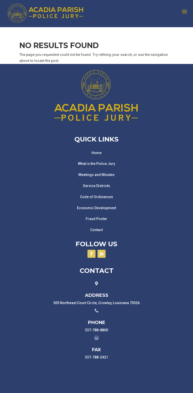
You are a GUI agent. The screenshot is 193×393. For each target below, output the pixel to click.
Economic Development (96, 208)
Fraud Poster (96, 219)
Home (96, 153)
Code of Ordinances (96, 197)
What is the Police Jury (96, 164)
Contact (96, 230)
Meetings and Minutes (96, 175)
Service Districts (96, 186)
